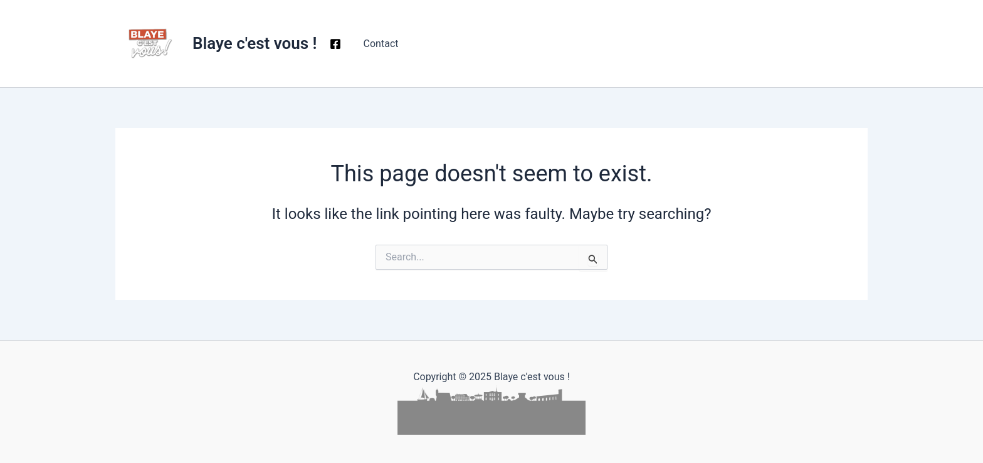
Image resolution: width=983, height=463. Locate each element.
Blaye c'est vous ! (254, 43)
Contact (381, 44)
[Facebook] (335, 44)
